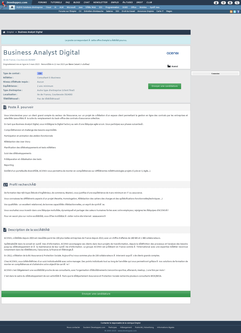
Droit (139, 2)
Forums (42, 2)
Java (80, 7)
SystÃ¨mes (154, 7)
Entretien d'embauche (93, 11)
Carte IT (160, 11)
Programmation (112, 7)
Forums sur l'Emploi (67, 11)
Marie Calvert (74, 64)
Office (133, 7)
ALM (61, 7)
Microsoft (71, 7)
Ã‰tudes (127, 2)
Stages (169, 11)
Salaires (109, 11)
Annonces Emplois (145, 11)
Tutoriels (56, 2)
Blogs (76, 2)
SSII (117, 11)
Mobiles (143, 7)
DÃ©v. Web (91, 7)
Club (149, 2)
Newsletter (100, 2)
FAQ (67, 2)
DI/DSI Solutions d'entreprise (30, 7)
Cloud (48, 7)
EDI (100, 7)
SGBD (125, 7)
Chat (86, 2)
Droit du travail (128, 11)
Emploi (115, 2)
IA (55, 7)
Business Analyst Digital (30, 32)
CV (80, 11)
